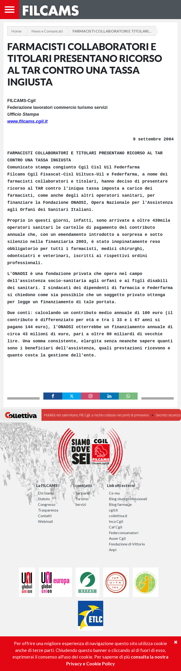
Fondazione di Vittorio (127, 544)
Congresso (46, 504)
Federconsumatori (123, 532)
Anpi (112, 549)
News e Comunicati (47, 31)
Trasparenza (48, 510)
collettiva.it (118, 515)
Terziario (82, 493)
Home (16, 31)
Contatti (45, 515)
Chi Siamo (46, 493)
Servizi (80, 504)
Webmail (45, 521)
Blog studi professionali (128, 498)
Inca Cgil (116, 521)
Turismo (82, 498)
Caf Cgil (115, 527)
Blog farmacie (120, 504)
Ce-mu (114, 493)
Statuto (44, 498)
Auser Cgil (117, 538)
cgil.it (113, 510)
